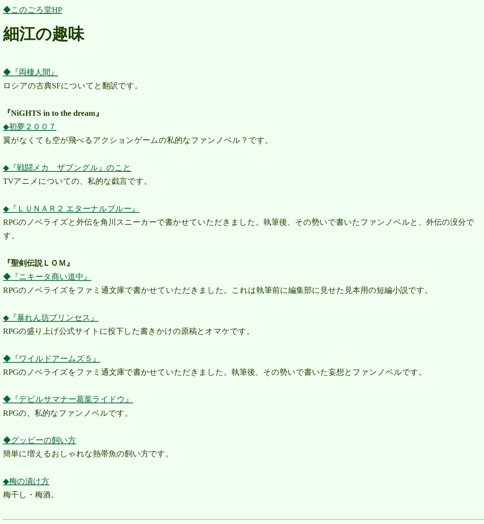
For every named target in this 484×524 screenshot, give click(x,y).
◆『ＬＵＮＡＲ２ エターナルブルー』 (71, 208)
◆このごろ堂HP (32, 9)
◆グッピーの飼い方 (39, 440)
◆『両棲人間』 (30, 72)
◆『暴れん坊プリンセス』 (50, 317)
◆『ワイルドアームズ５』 (51, 358)
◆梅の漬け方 (26, 481)
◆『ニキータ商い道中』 (47, 276)
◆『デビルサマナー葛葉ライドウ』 (68, 399)
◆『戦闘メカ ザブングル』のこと (67, 167)
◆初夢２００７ (29, 126)
